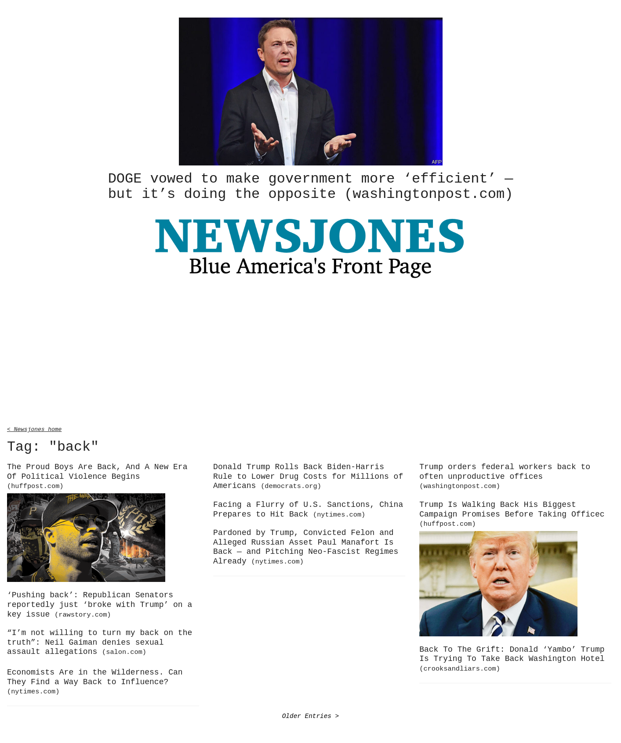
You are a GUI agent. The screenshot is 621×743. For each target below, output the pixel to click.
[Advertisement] (310, 352)
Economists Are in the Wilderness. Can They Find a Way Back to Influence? (95, 680)
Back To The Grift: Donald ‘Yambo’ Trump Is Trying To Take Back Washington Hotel (511, 657)
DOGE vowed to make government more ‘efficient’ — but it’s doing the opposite (310, 185)
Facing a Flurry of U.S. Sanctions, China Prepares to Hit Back (308, 508)
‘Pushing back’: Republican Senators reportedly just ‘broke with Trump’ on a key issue (99, 603)
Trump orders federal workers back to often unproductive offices (504, 475)
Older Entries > (310, 715)
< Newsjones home (34, 427)
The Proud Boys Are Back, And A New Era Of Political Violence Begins (97, 475)
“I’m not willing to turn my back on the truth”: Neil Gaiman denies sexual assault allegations (99, 641)
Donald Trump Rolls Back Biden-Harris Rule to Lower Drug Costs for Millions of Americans (308, 475)
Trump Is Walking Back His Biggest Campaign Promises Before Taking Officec (511, 513)
